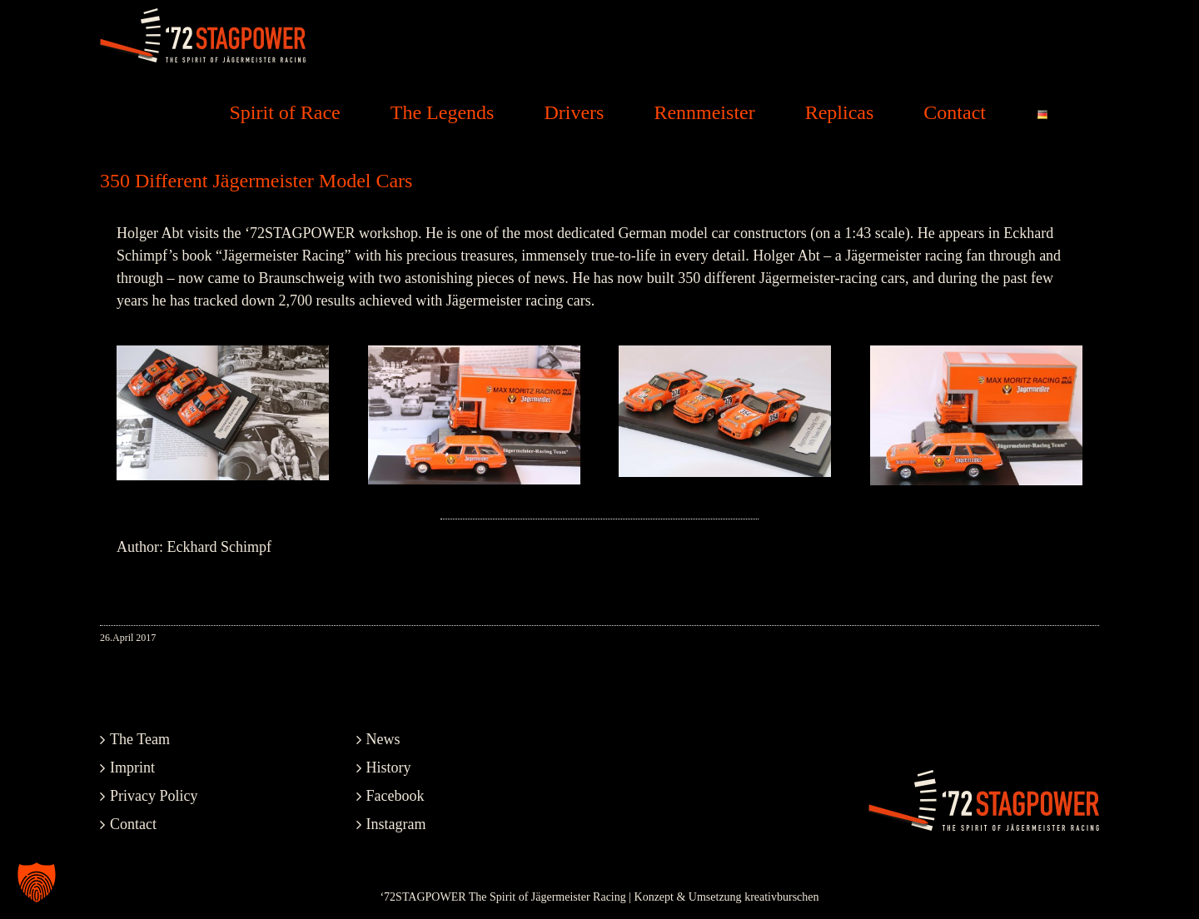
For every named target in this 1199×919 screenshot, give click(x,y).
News (383, 739)
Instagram (396, 824)
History (388, 767)
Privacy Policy (154, 795)
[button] (36, 882)
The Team (140, 739)
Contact (133, 824)
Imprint (132, 767)
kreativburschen (781, 897)
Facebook (395, 795)
